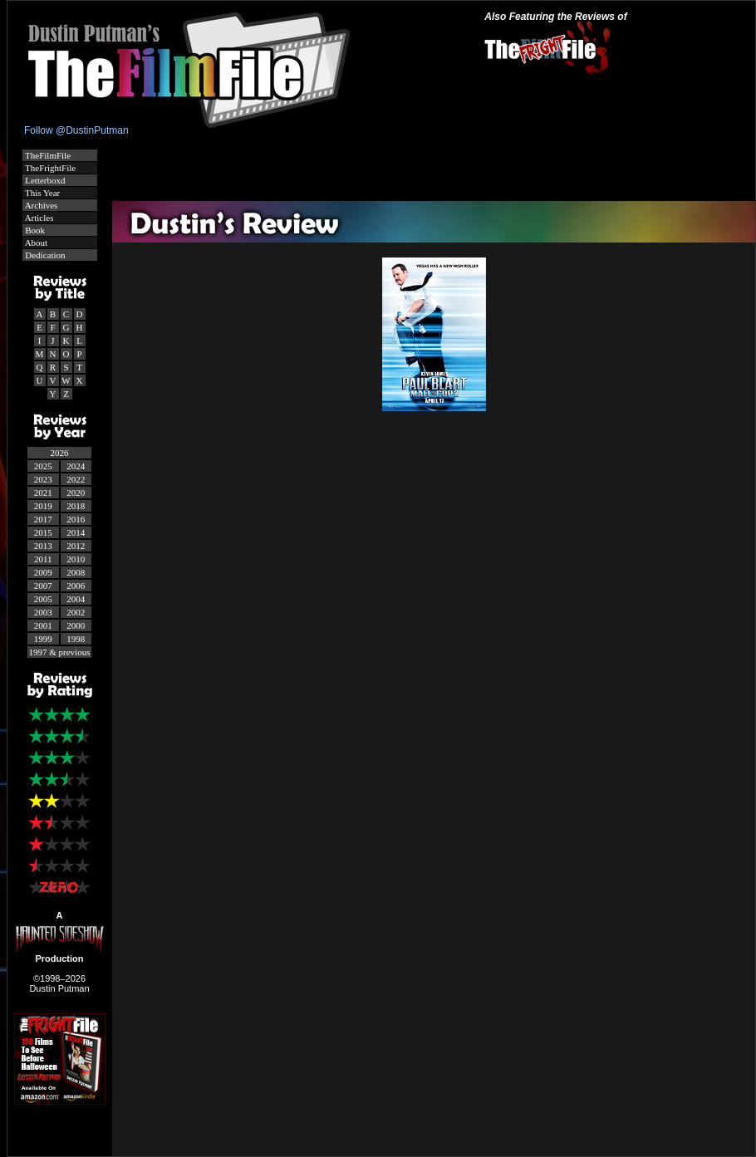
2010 (75, 559)
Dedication (44, 255)
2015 (43, 532)
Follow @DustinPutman (76, 130)
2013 (43, 546)
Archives (40, 205)
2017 (43, 519)
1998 (75, 639)
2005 (43, 599)
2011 (43, 559)
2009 (43, 572)
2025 (43, 466)
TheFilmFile (47, 155)
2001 (43, 625)
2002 (75, 612)
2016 (75, 519)
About (35, 243)
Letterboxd (44, 180)
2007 (43, 586)
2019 (43, 506)
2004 (75, 599)
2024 (75, 466)
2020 (75, 493)
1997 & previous (60, 652)
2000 (75, 625)
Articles (38, 218)
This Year (42, 193)
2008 (75, 572)
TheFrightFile (49, 168)
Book (34, 230)
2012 (75, 546)
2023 (43, 479)
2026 (60, 453)
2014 (75, 532)
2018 (75, 506)
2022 (75, 479)
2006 (75, 586)
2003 (43, 612)
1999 (43, 639)
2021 (43, 493)
